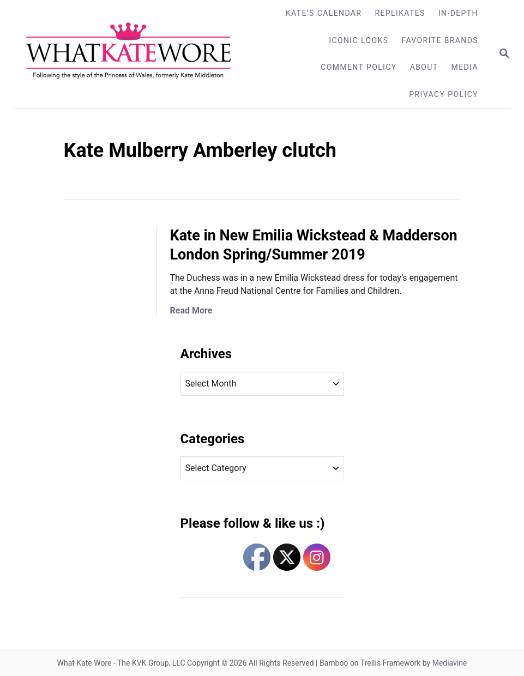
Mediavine (449, 663)
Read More (191, 310)
